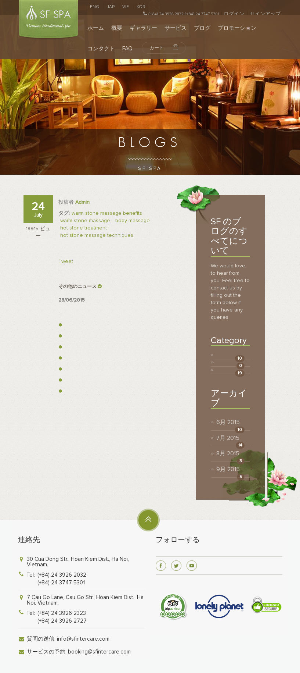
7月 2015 (227, 438)
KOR (141, 7)
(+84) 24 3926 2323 (61, 613)
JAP (111, 7)
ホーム (95, 28)
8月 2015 (227, 453)
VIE (125, 7)
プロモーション (237, 28)
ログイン (234, 14)
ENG (94, 7)
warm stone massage (85, 220)
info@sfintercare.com (83, 638)
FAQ (127, 48)
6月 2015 (228, 422)
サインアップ (265, 14)
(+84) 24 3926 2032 (61, 574)
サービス (176, 28)
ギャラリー (143, 28)
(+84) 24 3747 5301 (61, 582)
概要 (116, 28)
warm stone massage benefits (107, 213)
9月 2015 (228, 469)
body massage (132, 220)
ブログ (202, 28)
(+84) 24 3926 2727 (62, 620)
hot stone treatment (83, 228)
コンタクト (101, 48)
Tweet (65, 261)
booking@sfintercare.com (99, 651)
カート (163, 47)
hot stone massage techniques (96, 235)
